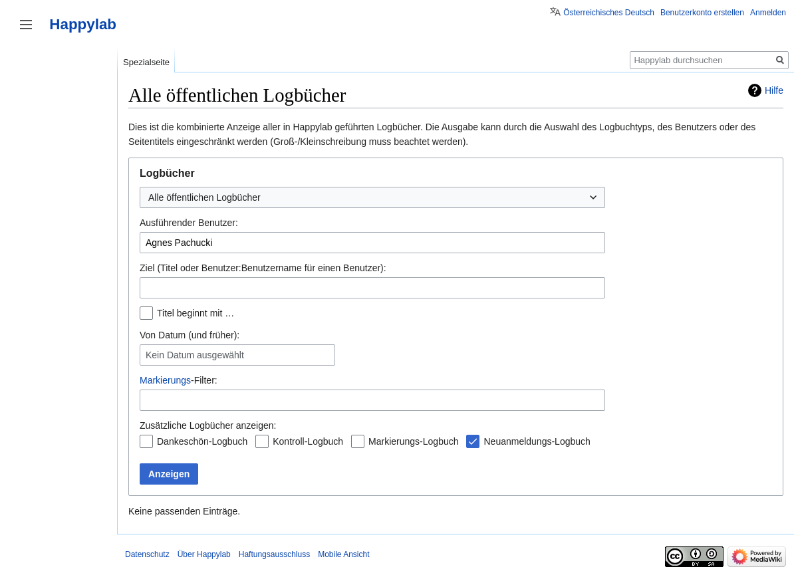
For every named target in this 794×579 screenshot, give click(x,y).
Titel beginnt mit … (195, 313)
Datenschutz (147, 554)
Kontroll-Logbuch (308, 441)
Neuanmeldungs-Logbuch (536, 441)
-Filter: (178, 380)
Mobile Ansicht (343, 554)
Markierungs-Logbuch (413, 441)
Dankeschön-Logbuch (202, 441)
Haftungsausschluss (274, 554)
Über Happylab (204, 554)
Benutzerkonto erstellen (702, 12)
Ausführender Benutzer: (189, 222)
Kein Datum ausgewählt (195, 355)
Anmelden (768, 12)
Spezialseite (146, 62)
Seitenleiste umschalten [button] (26, 24)
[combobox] (372, 197)
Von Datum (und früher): (189, 335)
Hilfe (774, 90)
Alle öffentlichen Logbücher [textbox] (204, 197)
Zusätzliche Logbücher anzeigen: (208, 425)
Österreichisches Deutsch (608, 12)
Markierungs (165, 380)
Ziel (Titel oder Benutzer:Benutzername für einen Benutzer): (263, 268)
